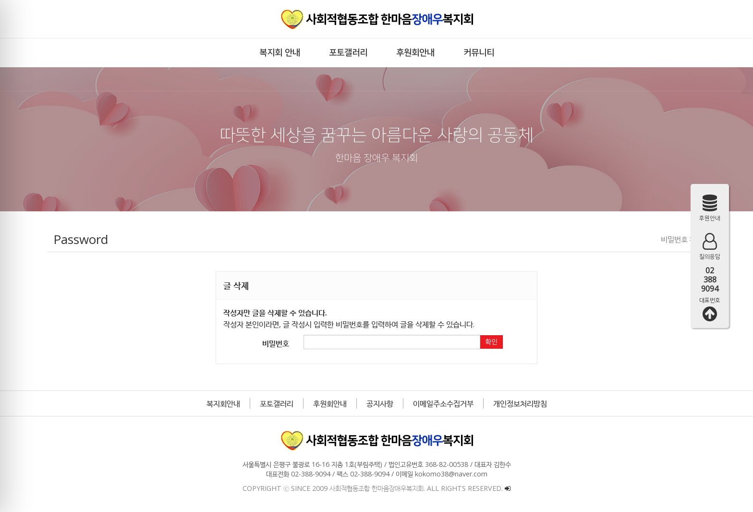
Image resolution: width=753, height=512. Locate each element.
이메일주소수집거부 (443, 403)
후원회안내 (330, 403)
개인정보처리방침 (520, 403)
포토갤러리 (276, 403)
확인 (491, 342)
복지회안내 (223, 403)
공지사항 (379, 403)
